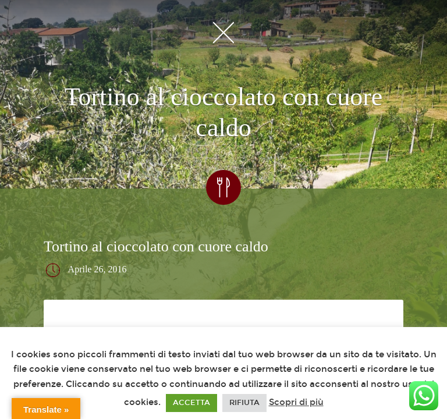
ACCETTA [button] (191, 402)
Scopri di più (296, 402)
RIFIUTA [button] (244, 402)
